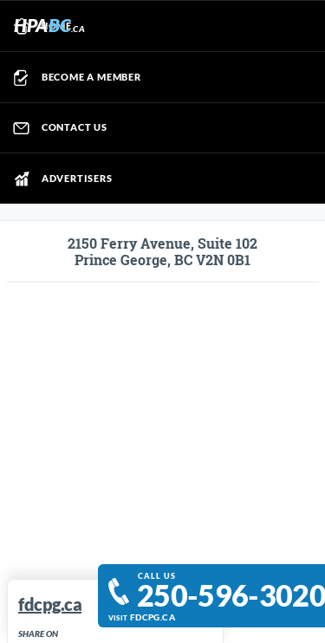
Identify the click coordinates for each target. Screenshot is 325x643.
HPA (49, 25)
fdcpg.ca (152, 617)
